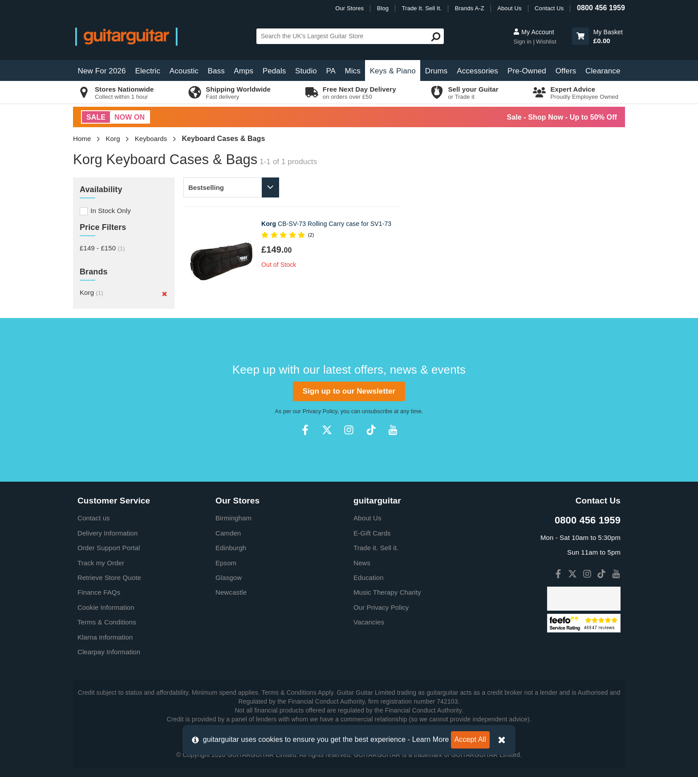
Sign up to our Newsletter (349, 391)
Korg (113, 138)
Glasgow (228, 577)
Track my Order (100, 563)
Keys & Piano (393, 71)
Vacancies (368, 622)
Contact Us (549, 8)
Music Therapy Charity (387, 592)
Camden (228, 533)
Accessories (477, 71)
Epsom (225, 563)
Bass (216, 71)
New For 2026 (102, 71)
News (361, 563)
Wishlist (546, 41)
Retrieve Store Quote (109, 577)
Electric (148, 71)
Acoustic (184, 71)
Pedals (274, 71)
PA (331, 71)
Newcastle (231, 592)
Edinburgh (230, 548)
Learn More (430, 739)
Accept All (470, 739)
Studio (306, 71)
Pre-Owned (526, 71)
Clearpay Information (108, 652)
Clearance (602, 71)
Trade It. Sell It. (422, 8)
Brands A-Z (469, 8)
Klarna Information (105, 637)
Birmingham (233, 518)
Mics (352, 71)
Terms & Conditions (106, 622)
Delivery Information (107, 533)
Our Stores (349, 8)
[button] (580, 36)
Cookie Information (105, 607)
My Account (533, 32)
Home (82, 138)
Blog (383, 8)
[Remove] (164, 293)
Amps (243, 71)
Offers (566, 71)
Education (368, 577)
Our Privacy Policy (381, 607)
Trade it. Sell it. (375, 548)
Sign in (523, 41)
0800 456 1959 (601, 8)
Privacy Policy (320, 411)
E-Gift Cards (372, 533)
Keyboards (151, 138)
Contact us (93, 518)
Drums (436, 71)
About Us (509, 8)
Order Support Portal (108, 548)
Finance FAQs (98, 592)
